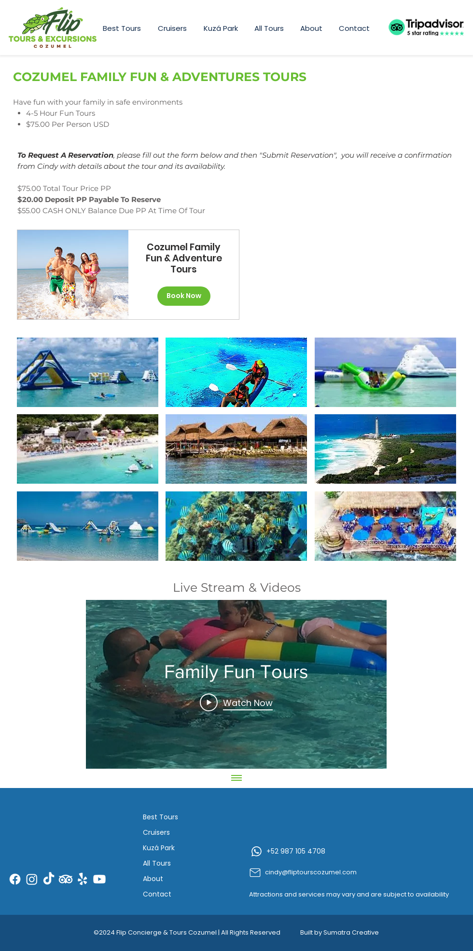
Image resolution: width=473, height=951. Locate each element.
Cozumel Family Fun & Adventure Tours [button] (184, 258)
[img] (72, 275)
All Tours (157, 863)
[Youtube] (99, 879)
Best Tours (160, 817)
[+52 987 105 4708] (324, 851)
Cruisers (156, 832)
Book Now (184, 295)
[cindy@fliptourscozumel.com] (323, 872)
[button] (87, 372)
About (153, 878)
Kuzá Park (159, 848)
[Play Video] (236, 702)
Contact (157, 894)
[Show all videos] (236, 778)
